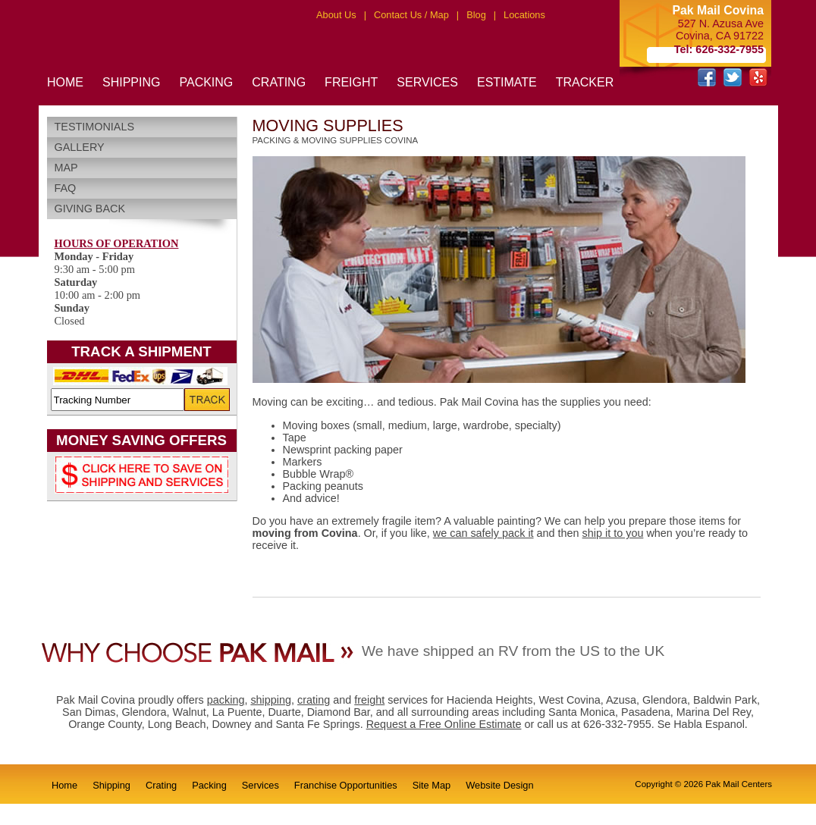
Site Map (432, 785)
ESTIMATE (507, 82)
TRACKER (585, 82)
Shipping (111, 785)
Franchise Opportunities (345, 785)
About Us (336, 14)
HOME (65, 82)
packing (226, 700)
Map (66, 168)
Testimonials (95, 127)
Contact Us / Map (411, 14)
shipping (270, 700)
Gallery (80, 147)
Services (260, 785)
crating (313, 700)
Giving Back (90, 208)
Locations (524, 14)
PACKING (206, 82)
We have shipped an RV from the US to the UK (513, 651)
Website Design (499, 785)
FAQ (66, 188)
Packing (209, 785)
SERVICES (427, 82)
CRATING (279, 82)
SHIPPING (131, 82)
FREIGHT (351, 82)
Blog (476, 14)
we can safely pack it (483, 533)
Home (64, 785)
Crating (161, 785)
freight (369, 700)
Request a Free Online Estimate (444, 724)
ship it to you (613, 533)
